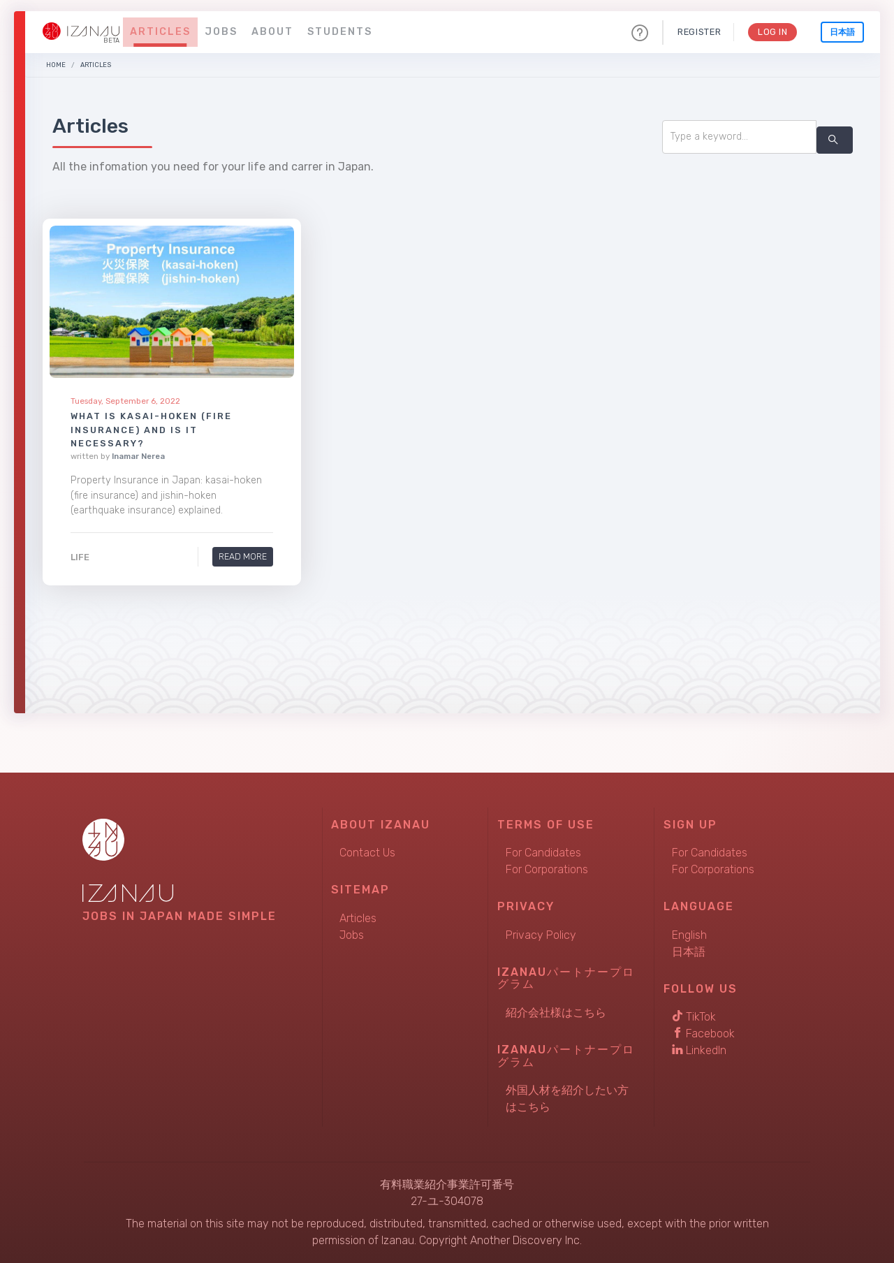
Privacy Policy (541, 935)
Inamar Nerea (138, 456)
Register (698, 32)
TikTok (694, 1016)
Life (80, 557)
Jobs (221, 32)
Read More (242, 556)
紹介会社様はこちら (556, 1012)
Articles (160, 32)
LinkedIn (699, 1050)
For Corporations (547, 869)
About (272, 32)
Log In (772, 32)
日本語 (842, 32)
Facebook (703, 1033)
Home (56, 64)
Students (339, 32)
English (689, 935)
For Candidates (543, 852)
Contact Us (367, 852)
